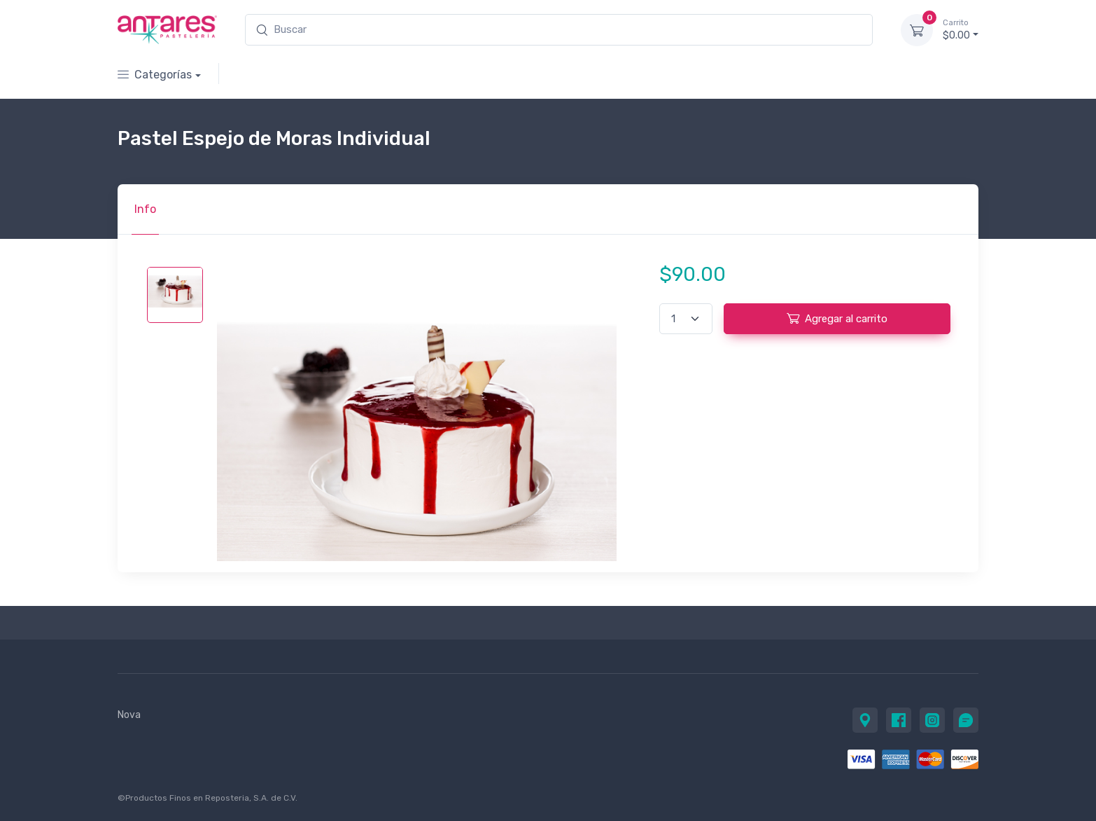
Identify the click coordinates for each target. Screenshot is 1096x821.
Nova (129, 715)
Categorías (155, 74)
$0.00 (960, 29)
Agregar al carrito (837, 318)
